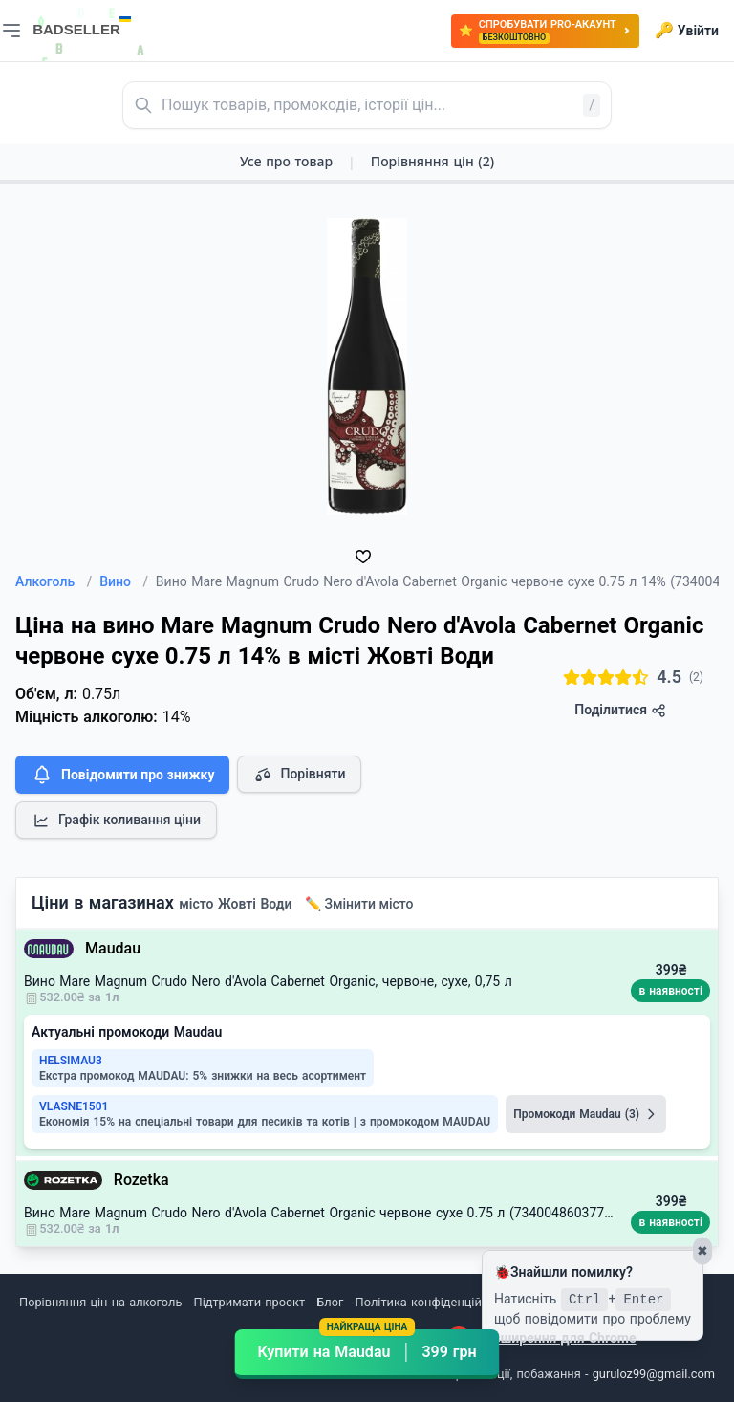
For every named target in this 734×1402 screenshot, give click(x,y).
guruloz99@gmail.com (654, 1374)
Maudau (112, 948)
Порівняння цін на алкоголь (100, 1302)
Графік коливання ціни (116, 820)
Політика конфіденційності (433, 1302)
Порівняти (299, 774)
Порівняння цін (432, 161)
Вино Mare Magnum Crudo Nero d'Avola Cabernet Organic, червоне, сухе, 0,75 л (268, 981)
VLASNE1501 (73, 1106)
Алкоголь (53, 581)
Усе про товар (286, 161)
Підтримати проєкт (249, 1302)
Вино (123, 581)
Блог (329, 1302)
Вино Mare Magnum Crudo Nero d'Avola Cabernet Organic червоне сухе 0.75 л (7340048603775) (320, 1212)
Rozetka (141, 1180)
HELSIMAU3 (70, 1060)
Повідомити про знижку (122, 774)
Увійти (687, 30)
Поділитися (619, 710)
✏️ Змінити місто (359, 903)
